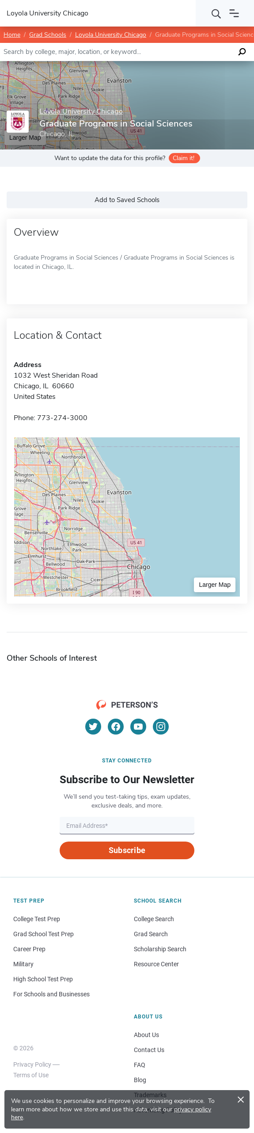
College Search (154, 918)
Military (23, 964)
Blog (140, 1079)
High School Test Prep (43, 979)
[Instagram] (161, 727)
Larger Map (215, 584)
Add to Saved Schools (127, 199)
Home (12, 35)
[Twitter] (93, 727)
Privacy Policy (32, 1064)
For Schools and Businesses (51, 994)
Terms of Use (31, 1075)
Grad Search (151, 934)
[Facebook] (116, 727)
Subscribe (127, 850)
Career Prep (29, 949)
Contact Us (149, 1049)
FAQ (139, 1064)
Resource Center (156, 964)
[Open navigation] (234, 13)
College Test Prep (36, 918)
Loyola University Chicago (110, 35)
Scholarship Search (160, 949)
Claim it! (183, 158)
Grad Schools (47, 35)
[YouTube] (138, 727)
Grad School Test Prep (43, 934)
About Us (146, 1034)
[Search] (216, 13)
